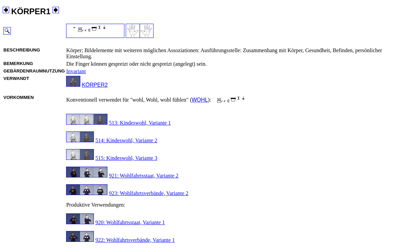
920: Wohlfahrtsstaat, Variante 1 (130, 222)
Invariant (76, 71)
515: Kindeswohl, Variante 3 (126, 158)
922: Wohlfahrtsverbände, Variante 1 (135, 240)
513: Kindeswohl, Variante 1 (140, 123)
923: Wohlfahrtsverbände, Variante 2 (148, 193)
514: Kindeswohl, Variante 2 (126, 140)
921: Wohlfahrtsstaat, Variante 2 (143, 175)
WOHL (199, 100)
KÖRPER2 (94, 85)
